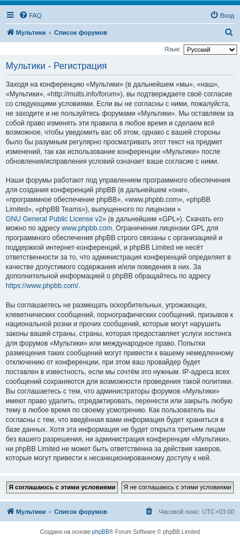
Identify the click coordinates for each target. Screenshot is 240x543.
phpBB (100, 532)
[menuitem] (30, 15)
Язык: (172, 49)
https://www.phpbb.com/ (42, 286)
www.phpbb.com (87, 228)
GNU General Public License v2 (54, 219)
